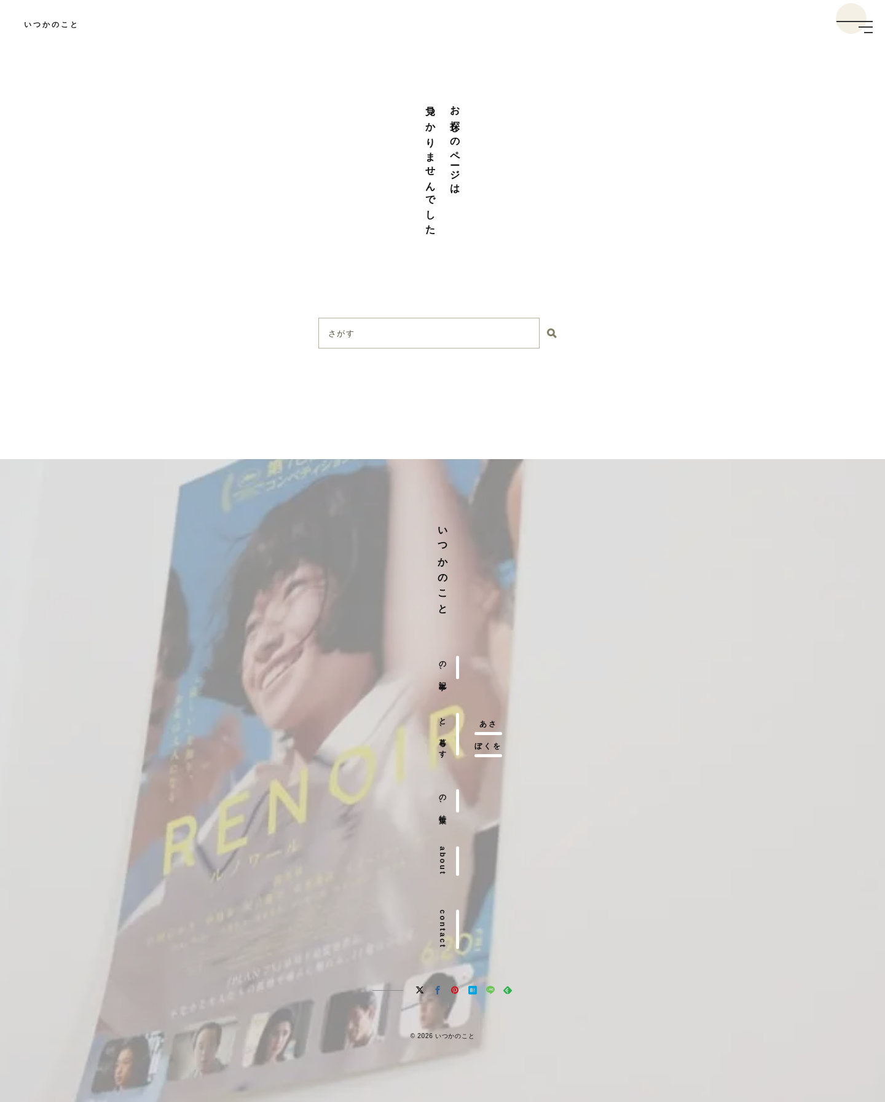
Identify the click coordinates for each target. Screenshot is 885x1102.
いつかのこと (51, 24)
